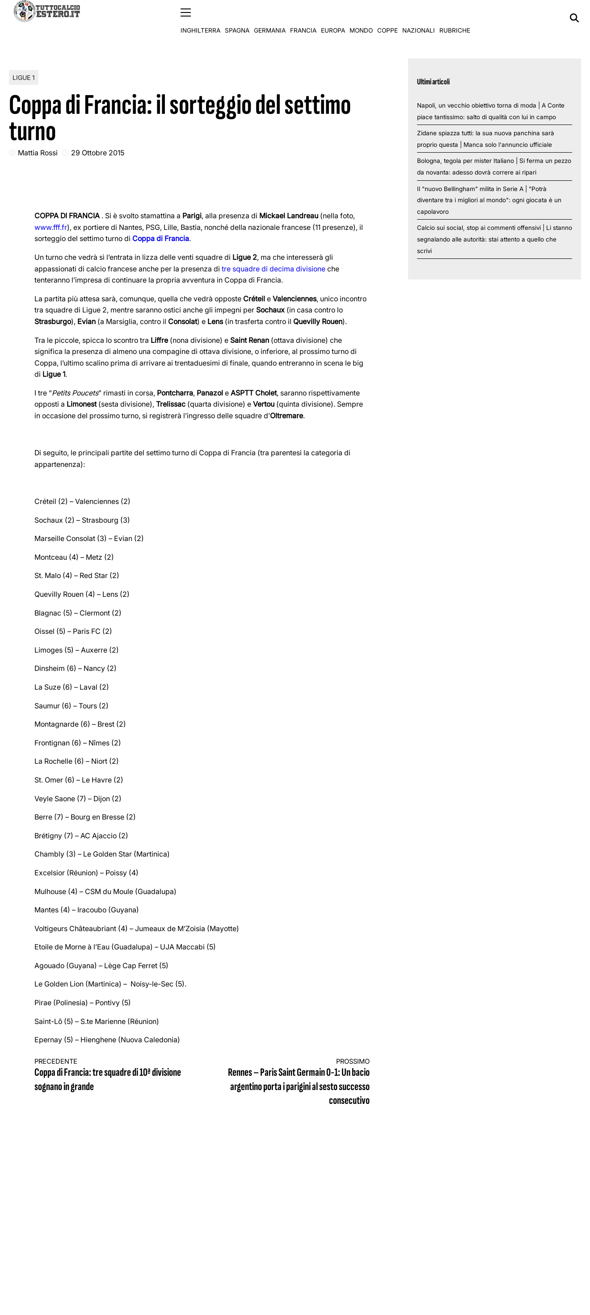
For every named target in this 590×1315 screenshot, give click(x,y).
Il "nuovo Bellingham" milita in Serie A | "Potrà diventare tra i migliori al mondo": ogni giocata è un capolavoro (489, 200)
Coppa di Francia (160, 238)
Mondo (361, 17)
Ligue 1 (24, 77)
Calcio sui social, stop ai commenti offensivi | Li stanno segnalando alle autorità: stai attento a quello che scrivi (494, 239)
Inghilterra (200, 17)
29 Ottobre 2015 (97, 152)
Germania (270, 17)
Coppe (387, 17)
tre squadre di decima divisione (273, 268)
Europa (333, 17)
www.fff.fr (50, 226)
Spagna (237, 17)
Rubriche (454, 17)
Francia (303, 17)
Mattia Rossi (38, 152)
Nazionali (418, 17)
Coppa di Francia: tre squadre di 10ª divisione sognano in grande (109, 1075)
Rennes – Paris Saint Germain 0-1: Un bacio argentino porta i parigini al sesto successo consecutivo (294, 1082)
